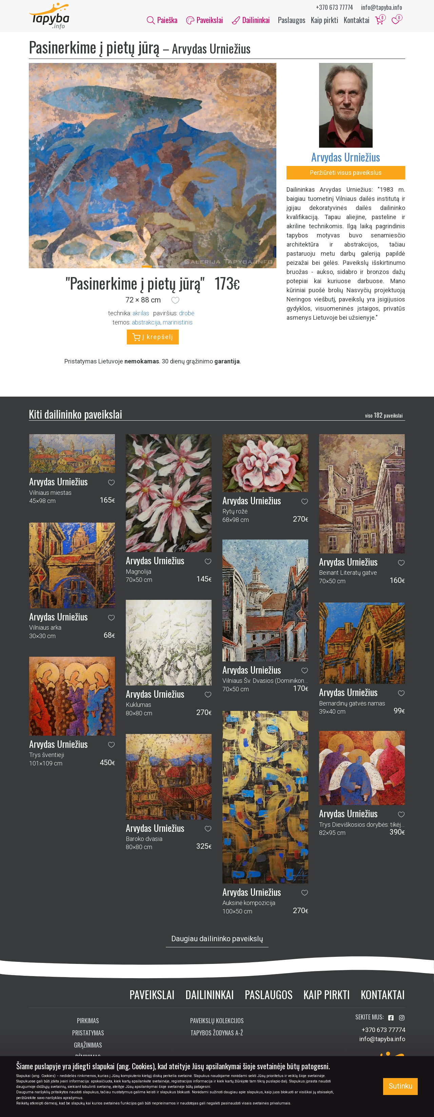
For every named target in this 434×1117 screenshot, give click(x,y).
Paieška (162, 19)
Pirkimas (88, 1020)
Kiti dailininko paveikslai (75, 414)
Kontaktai (357, 19)
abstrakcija (146, 322)
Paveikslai (152, 995)
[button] (175, 300)
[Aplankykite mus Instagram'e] (401, 1017)
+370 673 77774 (334, 7)
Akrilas (141, 313)
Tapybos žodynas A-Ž (217, 1032)
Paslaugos (291, 19)
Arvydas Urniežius (345, 157)
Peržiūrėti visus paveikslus (346, 172)
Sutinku (400, 1086)
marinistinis (178, 322)
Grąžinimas (88, 1044)
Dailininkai (209, 995)
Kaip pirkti (324, 19)
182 (383, 414)
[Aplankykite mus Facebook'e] (392, 1017)
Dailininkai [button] (251, 19)
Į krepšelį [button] (152, 337)
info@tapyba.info (381, 7)
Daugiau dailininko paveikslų (217, 939)
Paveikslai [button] (204, 19)
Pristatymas (88, 1032)
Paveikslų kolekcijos (217, 1020)
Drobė (186, 313)
